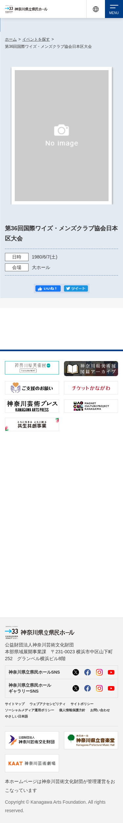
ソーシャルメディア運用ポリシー (29, 710)
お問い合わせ (100, 710)
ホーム (11, 39)
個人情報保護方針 (72, 710)
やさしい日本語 (16, 716)
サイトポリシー (82, 704)
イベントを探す (36, 39)
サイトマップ (15, 704)
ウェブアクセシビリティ (48, 704)
